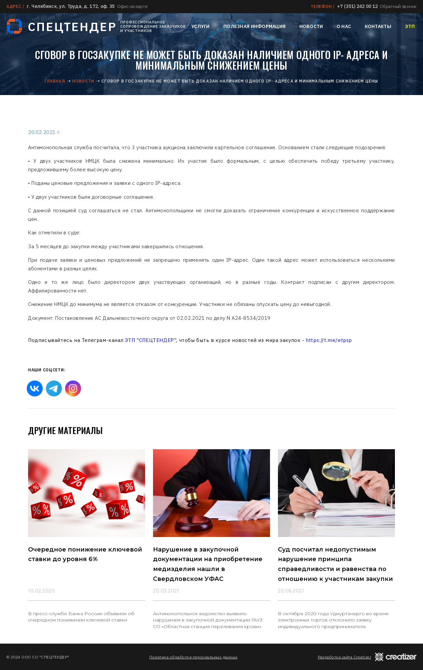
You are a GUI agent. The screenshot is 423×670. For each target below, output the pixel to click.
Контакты (378, 26)
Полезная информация (254, 26)
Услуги (200, 26)
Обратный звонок (398, 6)
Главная (55, 81)
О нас (344, 26)
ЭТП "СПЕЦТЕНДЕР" (150, 340)
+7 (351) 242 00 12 (357, 6)
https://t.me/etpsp (329, 340)
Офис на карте (132, 6)
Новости (311, 26)
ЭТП (410, 26)
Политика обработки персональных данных (193, 656)
